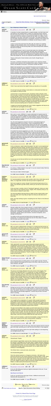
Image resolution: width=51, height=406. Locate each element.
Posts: (12, 81)
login (35, 16)
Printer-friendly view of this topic (9, 388)
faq (40, 16)
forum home (43, 16)
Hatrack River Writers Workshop (22, 22)
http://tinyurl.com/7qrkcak (16, 373)
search (37, 16)
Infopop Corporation (28, 399)
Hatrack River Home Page (28, 393)
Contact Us (18, 393)
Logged (28, 81)
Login (3, 23)
